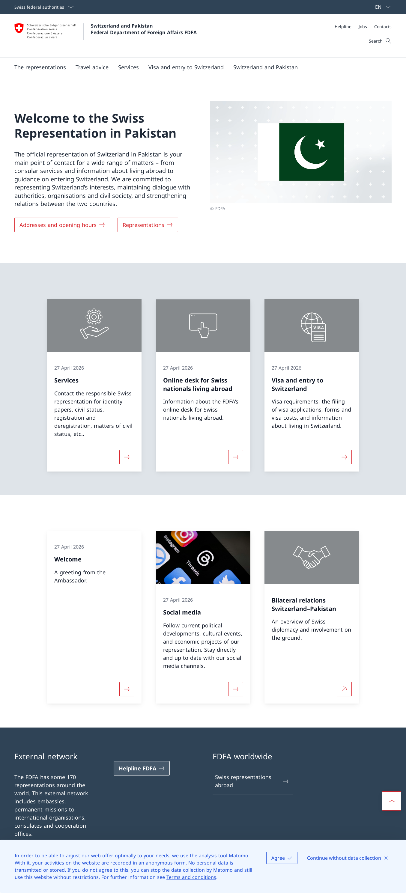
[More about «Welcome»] (126, 689)
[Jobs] (363, 26)
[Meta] (363, 26)
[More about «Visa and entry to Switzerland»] (344, 457)
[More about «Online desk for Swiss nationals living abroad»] (235, 457)
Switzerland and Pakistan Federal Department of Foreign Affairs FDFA (144, 29)
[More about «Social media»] (235, 689)
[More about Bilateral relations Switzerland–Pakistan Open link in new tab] (344, 689)
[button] (40, 67)
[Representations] (148, 225)
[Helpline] (343, 26)
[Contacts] (383, 26)
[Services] (128, 67)
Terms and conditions (191, 877)
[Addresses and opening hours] (62, 225)
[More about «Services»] (126, 457)
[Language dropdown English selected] (381, 7)
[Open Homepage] (105, 35)
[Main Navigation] (198, 67)
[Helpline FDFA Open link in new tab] (142, 768)
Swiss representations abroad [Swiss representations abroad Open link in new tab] (252, 781)
